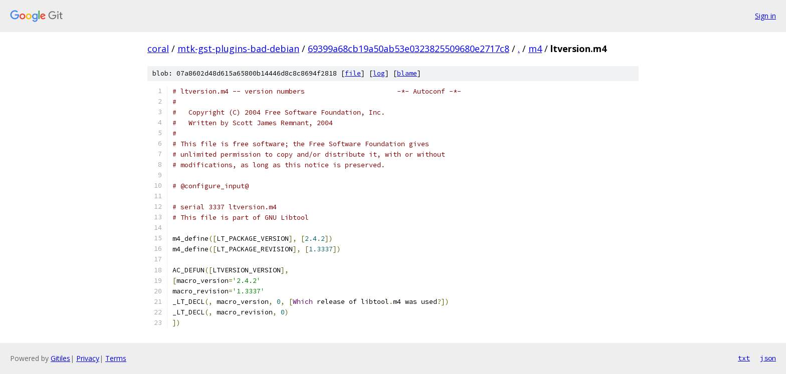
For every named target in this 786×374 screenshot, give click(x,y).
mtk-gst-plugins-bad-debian (238, 49)
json (768, 357)
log (379, 73)
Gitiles (60, 358)
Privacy (87, 358)
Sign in (765, 16)
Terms (115, 358)
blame (407, 73)
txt (744, 357)
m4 (535, 49)
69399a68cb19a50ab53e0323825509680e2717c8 (408, 49)
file (353, 73)
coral (158, 49)
